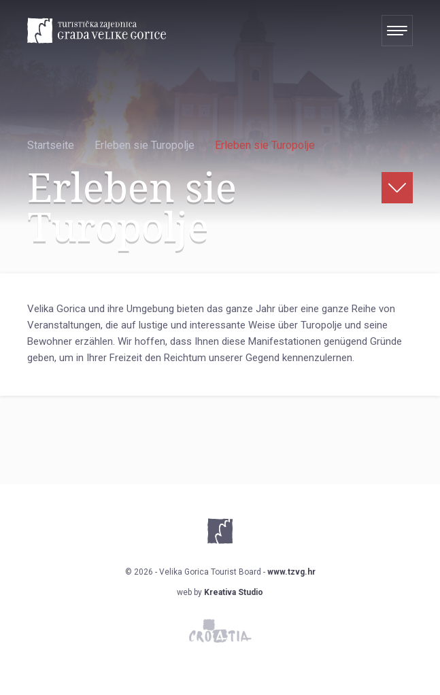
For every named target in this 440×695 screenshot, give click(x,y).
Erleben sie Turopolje (144, 145)
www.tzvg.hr (291, 572)
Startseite (50, 145)
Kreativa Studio (233, 592)
